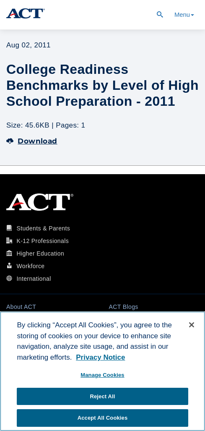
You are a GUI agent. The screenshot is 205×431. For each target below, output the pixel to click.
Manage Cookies (102, 375)
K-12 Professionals (42, 241)
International (33, 278)
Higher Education (40, 253)
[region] (102, 371)
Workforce (30, 266)
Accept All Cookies (103, 418)
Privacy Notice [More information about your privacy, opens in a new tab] (100, 357)
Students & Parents (43, 228)
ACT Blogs (123, 306)
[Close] (191, 325)
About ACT (21, 306)
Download (31, 141)
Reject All (102, 396)
